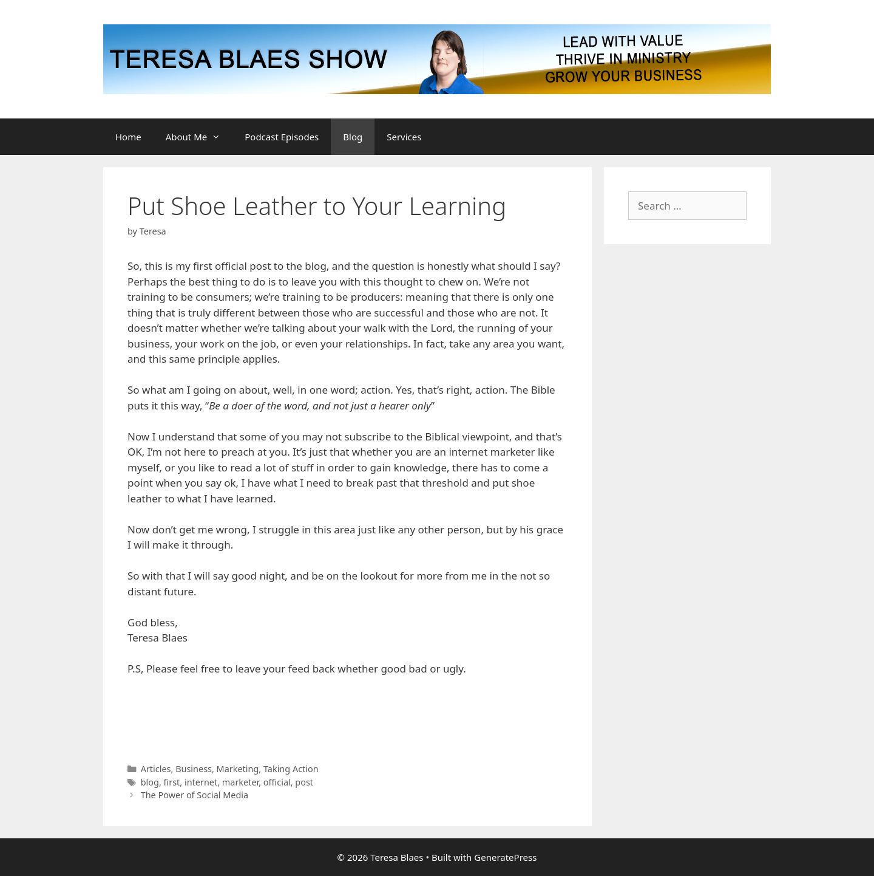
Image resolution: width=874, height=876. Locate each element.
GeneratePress (505, 857)
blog (150, 782)
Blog (352, 137)
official (277, 782)
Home (128, 137)
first (172, 782)
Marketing (238, 769)
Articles (156, 769)
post (304, 782)
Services (404, 137)
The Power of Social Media (195, 795)
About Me (199, 136)
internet (201, 782)
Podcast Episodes (282, 137)
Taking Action (291, 769)
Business (193, 769)
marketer (240, 782)
